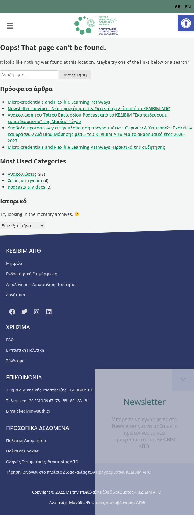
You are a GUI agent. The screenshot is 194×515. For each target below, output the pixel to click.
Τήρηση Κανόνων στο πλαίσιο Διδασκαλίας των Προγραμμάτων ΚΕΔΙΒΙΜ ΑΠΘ (78, 472)
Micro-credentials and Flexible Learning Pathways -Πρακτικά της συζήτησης (86, 147)
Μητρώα (14, 263)
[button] (186, 23)
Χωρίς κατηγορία (25, 180)
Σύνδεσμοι (16, 360)
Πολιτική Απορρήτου (26, 440)
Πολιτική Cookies (22, 451)
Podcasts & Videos (26, 187)
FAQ (10, 339)
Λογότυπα (15, 295)
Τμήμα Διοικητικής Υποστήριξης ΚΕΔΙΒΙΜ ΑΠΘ (49, 390)
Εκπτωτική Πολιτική (25, 350)
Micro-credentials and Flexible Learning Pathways (59, 102)
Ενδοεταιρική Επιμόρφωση (31, 273)
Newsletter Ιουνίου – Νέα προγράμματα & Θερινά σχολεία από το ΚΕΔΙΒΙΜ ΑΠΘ (89, 108)
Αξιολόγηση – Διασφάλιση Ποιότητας (41, 284)
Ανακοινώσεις (22, 174)
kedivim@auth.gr (34, 411)
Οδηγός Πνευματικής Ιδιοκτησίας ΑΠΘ (42, 461)
